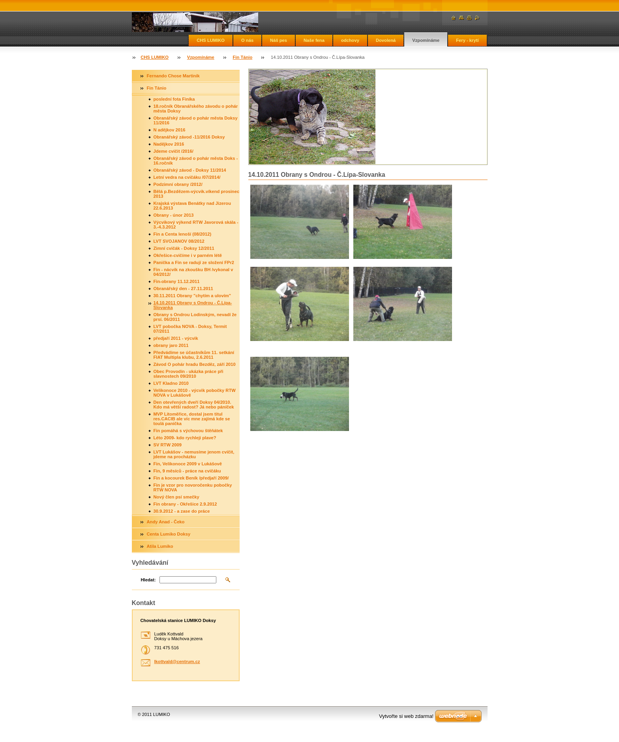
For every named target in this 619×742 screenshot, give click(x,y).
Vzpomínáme (425, 40)
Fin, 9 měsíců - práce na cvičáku (187, 470)
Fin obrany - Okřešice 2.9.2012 (185, 504)
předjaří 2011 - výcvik (176, 338)
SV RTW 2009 (168, 444)
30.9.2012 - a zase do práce (182, 511)
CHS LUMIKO (211, 40)
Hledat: (148, 579)
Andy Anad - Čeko (166, 521)
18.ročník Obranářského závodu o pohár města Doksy (196, 108)
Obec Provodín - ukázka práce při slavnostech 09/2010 (188, 373)
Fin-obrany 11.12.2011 (177, 281)
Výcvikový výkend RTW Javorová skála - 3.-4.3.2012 (196, 224)
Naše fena (314, 40)
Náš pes (278, 40)
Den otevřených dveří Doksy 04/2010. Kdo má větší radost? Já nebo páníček (194, 404)
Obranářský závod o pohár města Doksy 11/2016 (196, 120)
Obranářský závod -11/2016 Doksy (189, 137)
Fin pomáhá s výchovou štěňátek (188, 430)
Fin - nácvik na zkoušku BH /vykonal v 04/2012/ (193, 272)
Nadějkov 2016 (169, 144)
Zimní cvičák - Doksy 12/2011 (184, 248)
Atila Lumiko (160, 546)
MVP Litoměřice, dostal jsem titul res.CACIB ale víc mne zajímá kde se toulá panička (192, 419)
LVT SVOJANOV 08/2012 (179, 241)
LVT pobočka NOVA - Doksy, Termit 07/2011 (190, 329)
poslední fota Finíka (174, 99)
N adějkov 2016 (170, 129)
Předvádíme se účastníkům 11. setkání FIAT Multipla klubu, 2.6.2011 (194, 355)
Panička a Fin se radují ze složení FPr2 (194, 262)
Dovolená (386, 40)
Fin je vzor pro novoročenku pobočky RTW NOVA (193, 487)
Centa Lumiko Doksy (169, 534)
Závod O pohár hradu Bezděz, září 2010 (195, 364)
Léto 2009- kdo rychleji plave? (185, 437)
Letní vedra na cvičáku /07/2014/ (187, 177)
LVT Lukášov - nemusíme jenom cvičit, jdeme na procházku (194, 454)
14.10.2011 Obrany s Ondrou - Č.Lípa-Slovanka (193, 305)
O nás (247, 40)
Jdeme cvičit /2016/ (173, 151)
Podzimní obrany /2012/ (178, 184)
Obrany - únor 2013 (174, 215)
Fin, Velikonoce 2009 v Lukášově (188, 463)
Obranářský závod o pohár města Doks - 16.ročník (196, 160)
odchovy (350, 40)
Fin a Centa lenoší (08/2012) (183, 234)
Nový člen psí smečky (176, 497)
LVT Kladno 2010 (171, 383)
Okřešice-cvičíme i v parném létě (188, 255)
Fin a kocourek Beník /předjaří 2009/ (191, 478)
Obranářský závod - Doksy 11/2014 (190, 170)
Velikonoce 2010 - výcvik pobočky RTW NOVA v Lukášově (195, 392)
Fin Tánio (243, 57)
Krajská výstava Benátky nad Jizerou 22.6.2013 (192, 205)
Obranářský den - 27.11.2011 (183, 288)
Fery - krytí (467, 40)
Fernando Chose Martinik (173, 75)
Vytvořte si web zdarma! (406, 716)
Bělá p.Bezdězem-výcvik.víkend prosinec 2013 (197, 194)
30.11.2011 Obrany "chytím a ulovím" (192, 295)
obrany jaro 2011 (171, 345)
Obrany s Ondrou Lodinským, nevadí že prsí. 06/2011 (195, 317)
